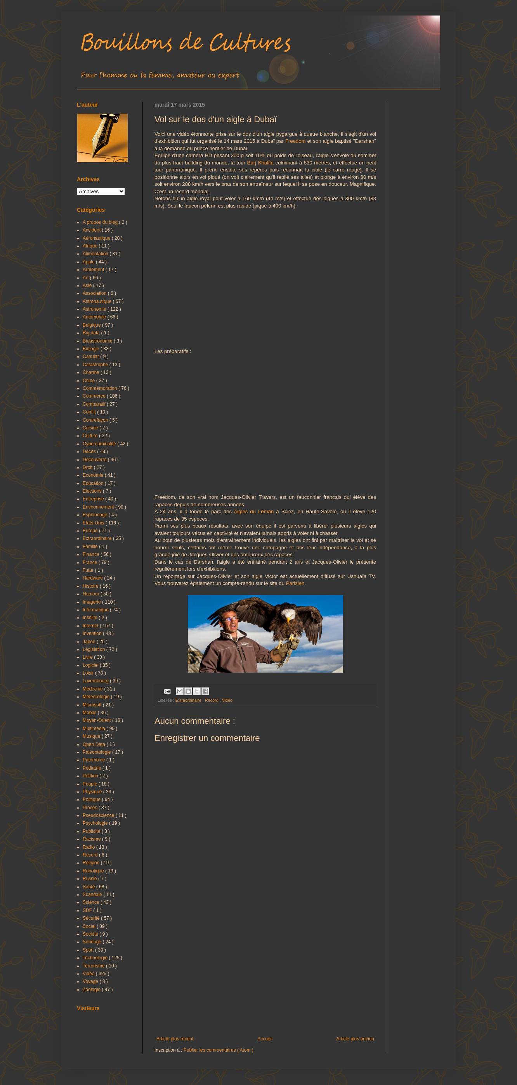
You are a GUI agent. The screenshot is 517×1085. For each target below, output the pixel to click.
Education (94, 483)
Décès (90, 451)
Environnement (99, 507)
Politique (92, 799)
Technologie (96, 957)
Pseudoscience (99, 815)
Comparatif (95, 404)
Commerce (95, 396)
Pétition (91, 776)
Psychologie (96, 823)
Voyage (91, 981)
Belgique (92, 325)
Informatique (96, 610)
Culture (91, 435)
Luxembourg (96, 681)
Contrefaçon (96, 420)
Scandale (93, 894)
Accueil (264, 1039)
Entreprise (94, 499)
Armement (94, 269)
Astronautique (98, 301)
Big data (92, 333)
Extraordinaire (189, 700)
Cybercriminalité (100, 443)
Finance (92, 554)
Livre (88, 657)
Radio (89, 847)
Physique (93, 791)
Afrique (91, 246)
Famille (91, 546)
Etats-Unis (94, 523)
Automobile (95, 317)
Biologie (92, 348)
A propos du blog (101, 222)
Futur (89, 570)
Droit (88, 467)
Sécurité (92, 918)
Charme (92, 372)
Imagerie (92, 602)
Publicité (92, 831)
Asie (88, 285)
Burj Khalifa (260, 163)
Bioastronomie (98, 341)
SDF (88, 910)
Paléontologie (97, 752)
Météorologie (97, 696)
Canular (91, 356)
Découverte (95, 459)
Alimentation (96, 253)
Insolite (91, 617)
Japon (90, 641)
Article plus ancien (355, 1039)
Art (86, 277)
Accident (92, 230)
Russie (90, 878)
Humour (92, 594)
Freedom (295, 141)
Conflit (90, 412)
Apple (89, 262)
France (91, 562)
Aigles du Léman (254, 511)
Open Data (94, 744)
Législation (94, 649)
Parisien (295, 583)
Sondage (92, 942)
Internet (91, 625)
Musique (92, 736)
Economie (94, 475)
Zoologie (92, 989)
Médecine (93, 689)
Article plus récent (174, 1039)
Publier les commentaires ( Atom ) (218, 1050)
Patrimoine (94, 760)
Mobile (90, 712)
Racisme (92, 839)
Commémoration (100, 388)
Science (92, 902)
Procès (91, 807)
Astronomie (95, 309)
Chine (89, 380)
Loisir (89, 673)
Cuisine (91, 428)
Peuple (91, 784)
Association (95, 293)
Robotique (94, 871)
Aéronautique (97, 238)
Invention (93, 633)
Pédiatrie (92, 768)
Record (212, 700)
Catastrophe (96, 364)
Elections (93, 491)
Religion (92, 862)
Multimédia (94, 728)
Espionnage (96, 514)
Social (90, 926)
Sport (89, 950)
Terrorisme (94, 966)
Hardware (93, 578)
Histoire (91, 586)
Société (91, 934)
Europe (91, 530)
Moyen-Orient (97, 720)
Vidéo (227, 700)
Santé (89, 886)
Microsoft (93, 705)
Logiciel (91, 665)
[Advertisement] (265, 972)
